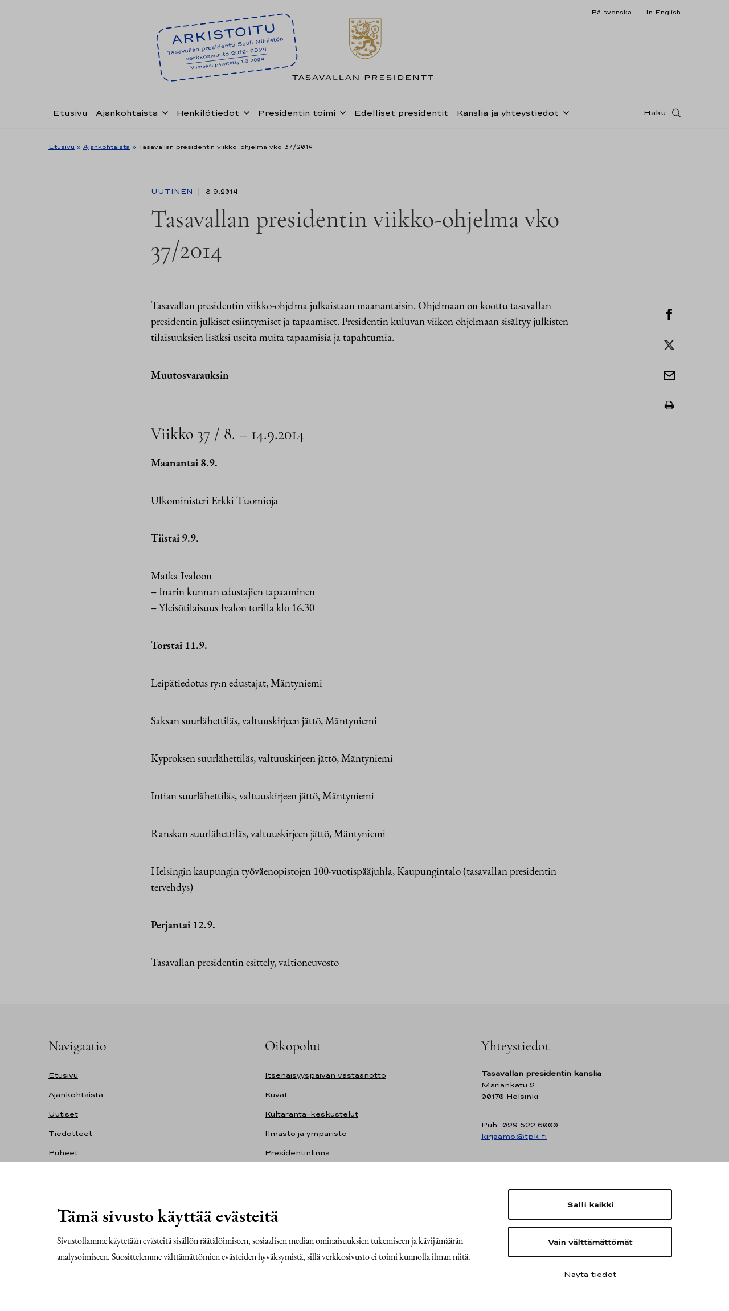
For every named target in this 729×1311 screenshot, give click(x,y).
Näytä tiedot (590, 1274)
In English (663, 12)
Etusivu (70, 116)
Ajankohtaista (127, 116)
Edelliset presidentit (401, 116)
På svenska (611, 12)
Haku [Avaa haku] (655, 116)
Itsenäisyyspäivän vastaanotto (325, 1075)
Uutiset (63, 1114)
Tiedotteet (70, 1133)
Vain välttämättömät (590, 1242)
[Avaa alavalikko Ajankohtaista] (163, 115)
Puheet (63, 1153)
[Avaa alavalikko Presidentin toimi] (340, 115)
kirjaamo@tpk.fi (514, 1136)
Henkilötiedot (207, 116)
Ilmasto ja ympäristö (306, 1133)
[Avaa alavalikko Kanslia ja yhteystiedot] (564, 115)
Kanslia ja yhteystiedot (507, 116)
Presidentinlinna (297, 1153)
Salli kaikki (590, 1204)
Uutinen (173, 191)
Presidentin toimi (296, 116)
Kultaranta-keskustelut (311, 1114)
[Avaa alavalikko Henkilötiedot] (244, 115)
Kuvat (276, 1094)
